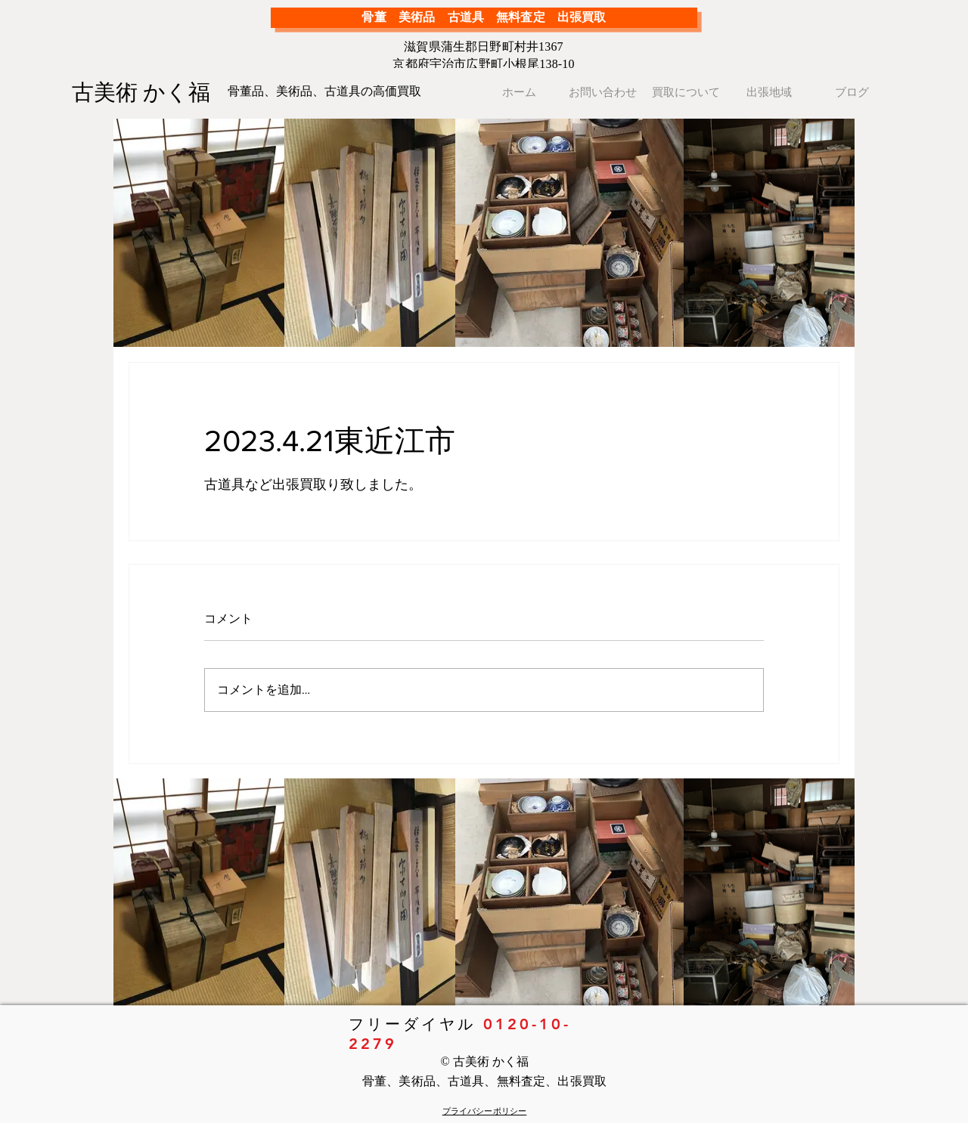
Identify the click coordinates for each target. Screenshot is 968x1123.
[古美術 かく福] (147, 92)
